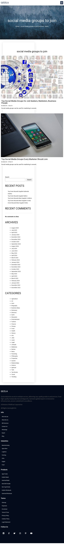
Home (17, 26)
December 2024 (15, 237)
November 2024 (15, 239)
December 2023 (15, 264)
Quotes (13, 360)
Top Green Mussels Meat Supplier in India (19, 200)
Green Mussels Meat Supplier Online (18, 203)
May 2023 (14, 273)
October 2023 (15, 269)
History (13, 333)
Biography (14, 305)
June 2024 (14, 251)
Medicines (14, 347)
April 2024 (14, 255)
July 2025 (14, 230)
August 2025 (15, 228)
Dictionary (14, 310)
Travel (13, 374)
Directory (13, 312)
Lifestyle (13, 344)
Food (12, 328)
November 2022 (15, 287)
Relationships (15, 363)
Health (13, 331)
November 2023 (15, 267)
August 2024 (15, 246)
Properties (14, 358)
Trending (13, 376)
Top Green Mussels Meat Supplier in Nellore (20, 198)
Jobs (12, 337)
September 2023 (16, 271)
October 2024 (15, 241)
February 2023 (15, 280)
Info (12, 335)
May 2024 (14, 253)
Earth (13, 315)
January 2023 (15, 283)
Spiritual (13, 367)
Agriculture (14, 299)
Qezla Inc (5, 105)
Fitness (13, 326)
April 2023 (14, 276)
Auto (12, 303)
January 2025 (15, 234)
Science (13, 365)
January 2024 (15, 262)
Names (13, 349)
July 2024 (14, 248)
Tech (12, 370)
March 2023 (14, 278)
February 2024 (15, 260)
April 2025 (14, 232)
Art (12, 301)
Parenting (14, 354)
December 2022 (15, 285)
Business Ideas (15, 308)
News (13, 351)
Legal (13, 342)
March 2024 (14, 257)
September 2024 (16, 244)
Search (7, 177)
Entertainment (15, 319)
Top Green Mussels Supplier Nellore (17, 196)
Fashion (13, 321)
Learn (13, 340)
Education (14, 317)
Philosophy (14, 356)
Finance (13, 324)
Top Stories (14, 372)
